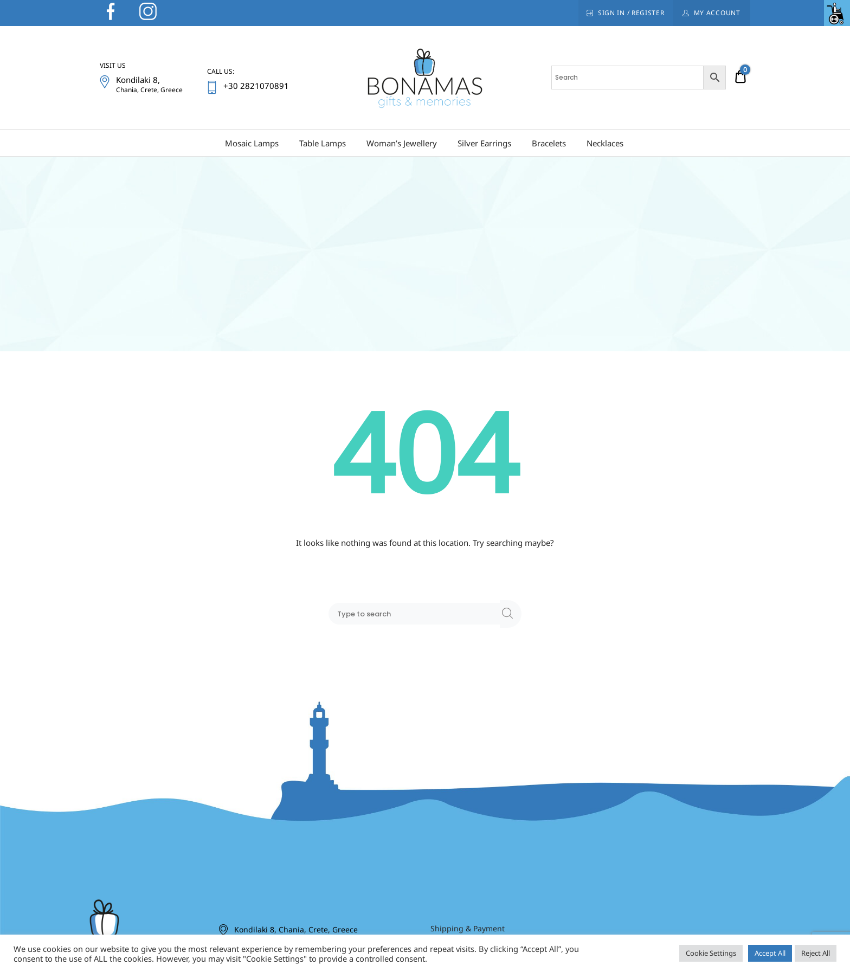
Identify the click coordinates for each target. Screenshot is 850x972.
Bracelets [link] (549, 143)
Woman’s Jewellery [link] (401, 143)
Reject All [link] (815, 953)
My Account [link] (717, 12)
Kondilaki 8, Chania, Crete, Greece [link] (296, 929)
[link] (837, 13)
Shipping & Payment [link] (467, 928)
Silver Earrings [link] (484, 143)
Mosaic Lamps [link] (252, 143)
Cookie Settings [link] (711, 953)
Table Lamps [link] (322, 143)
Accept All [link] (770, 953)
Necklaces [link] (605, 143)
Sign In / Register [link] (631, 12)
